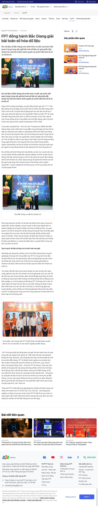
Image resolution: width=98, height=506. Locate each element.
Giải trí (37, 18)
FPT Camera (83, 475)
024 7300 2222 (10, 488)
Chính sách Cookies (42, 500)
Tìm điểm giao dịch (85, 484)
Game (58, 18)
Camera (44, 18)
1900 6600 (91, 457)
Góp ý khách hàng (66, 477)
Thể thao (51, 18)
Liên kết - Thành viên (49, 470)
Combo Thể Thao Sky (86, 46)
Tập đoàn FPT (46, 479)
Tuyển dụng (46, 482)
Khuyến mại (14, 18)
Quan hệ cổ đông (47, 476)
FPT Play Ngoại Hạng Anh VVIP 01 (87, 67)
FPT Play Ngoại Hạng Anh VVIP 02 (87, 57)
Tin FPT (24, 13)
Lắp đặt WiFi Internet (86, 467)
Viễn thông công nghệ (26, 18)
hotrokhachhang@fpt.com (13, 485)
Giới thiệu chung (47, 467)
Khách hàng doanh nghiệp (25, 1)
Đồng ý (88, 498)
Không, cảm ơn (72, 498)
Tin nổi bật (5, 18)
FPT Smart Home (85, 478)
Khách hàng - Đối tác (49, 473)
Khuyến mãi (83, 481)
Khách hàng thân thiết (83, 18)
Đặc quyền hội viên (44, 7)
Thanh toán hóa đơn (67, 474)
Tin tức (33, 7)
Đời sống (65, 18)
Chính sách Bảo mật (26, 502)
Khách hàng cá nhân (8, 1)
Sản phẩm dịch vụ (22, 7)
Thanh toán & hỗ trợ (61, 7)
